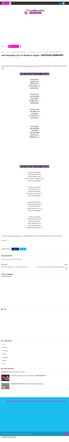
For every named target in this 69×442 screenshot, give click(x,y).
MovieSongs (5, 354)
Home (3, 46)
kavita (4, 367)
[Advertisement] (34, 29)
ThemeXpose (28, 437)
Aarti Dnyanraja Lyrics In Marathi (18, 52)
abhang (4, 357)
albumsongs (5, 361)
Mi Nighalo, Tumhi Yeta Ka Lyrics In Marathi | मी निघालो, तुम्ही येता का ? (29, 379)
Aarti (7, 52)
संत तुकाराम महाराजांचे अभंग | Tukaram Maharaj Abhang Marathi (27, 387)
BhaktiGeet (5, 351)
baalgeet (4, 364)
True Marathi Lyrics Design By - (16, 437)
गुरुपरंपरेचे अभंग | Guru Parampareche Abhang (13, 375)
